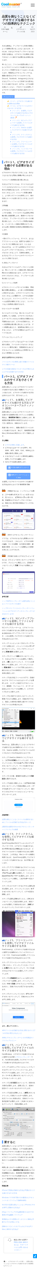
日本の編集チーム (5, 30)
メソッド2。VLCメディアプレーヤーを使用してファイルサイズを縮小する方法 (21, 122)
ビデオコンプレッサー (23, 1057)
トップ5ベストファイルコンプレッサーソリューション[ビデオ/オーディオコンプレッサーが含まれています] (18, 611)
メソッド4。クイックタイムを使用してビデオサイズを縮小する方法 (21, 136)
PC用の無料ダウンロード (18, 467)
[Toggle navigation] (33, 5)
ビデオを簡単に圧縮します (14, 445)
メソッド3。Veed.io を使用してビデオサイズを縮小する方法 (21, 129)
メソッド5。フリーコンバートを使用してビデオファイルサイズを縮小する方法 (21, 144)
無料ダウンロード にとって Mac (18, 476)
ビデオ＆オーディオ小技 (21, 30)
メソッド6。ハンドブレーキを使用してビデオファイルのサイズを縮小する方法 (21, 151)
